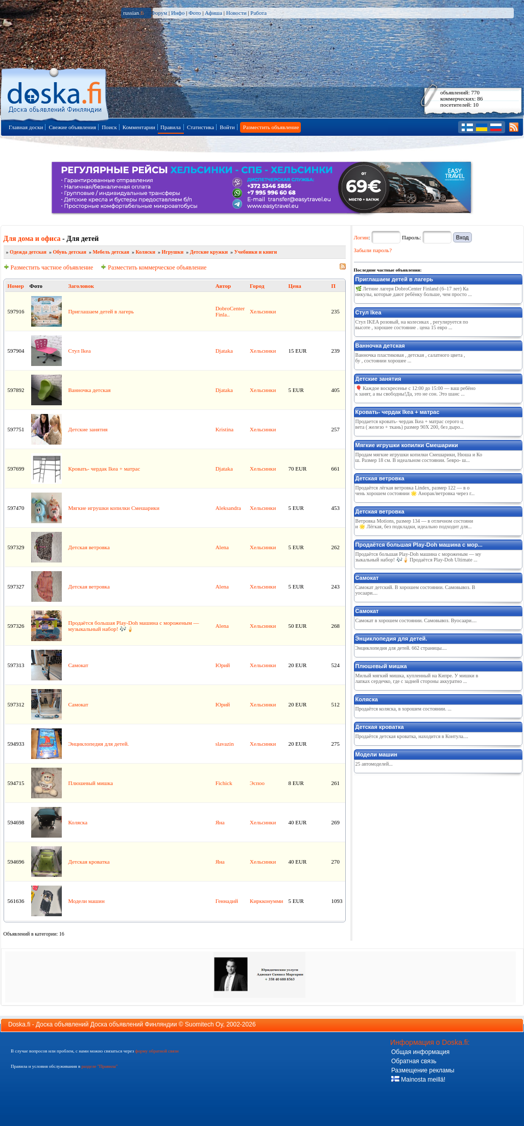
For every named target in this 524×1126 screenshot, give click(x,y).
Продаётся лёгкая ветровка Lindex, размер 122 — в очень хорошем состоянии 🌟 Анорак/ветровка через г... (415, 490)
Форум (159, 13)
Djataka (224, 351)
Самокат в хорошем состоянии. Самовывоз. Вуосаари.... (416, 620)
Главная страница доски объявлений (55, 92)
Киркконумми (266, 901)
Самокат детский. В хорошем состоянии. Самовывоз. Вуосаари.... (415, 590)
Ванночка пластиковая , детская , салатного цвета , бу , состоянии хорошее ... (410, 357)
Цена (294, 286)
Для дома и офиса (32, 238)
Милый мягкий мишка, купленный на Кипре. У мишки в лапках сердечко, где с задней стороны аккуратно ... (417, 678)
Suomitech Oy (204, 1024)
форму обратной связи (156, 1051)
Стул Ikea (79, 351)
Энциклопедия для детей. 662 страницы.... (401, 648)
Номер (16, 286)
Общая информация (420, 1052)
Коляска (78, 822)
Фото (194, 13)
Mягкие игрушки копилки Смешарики (114, 508)
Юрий (223, 665)
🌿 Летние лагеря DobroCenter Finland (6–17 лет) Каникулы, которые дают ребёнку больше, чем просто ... (413, 291)
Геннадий (227, 901)
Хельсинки (263, 311)
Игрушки (173, 252)
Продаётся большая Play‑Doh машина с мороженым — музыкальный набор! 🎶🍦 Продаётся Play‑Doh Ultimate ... (418, 556)
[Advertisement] (430, 840)
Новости (236, 13)
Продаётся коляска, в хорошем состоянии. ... (403, 709)
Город (257, 286)
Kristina (224, 429)
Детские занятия (88, 429)
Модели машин (86, 901)
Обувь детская (69, 252)
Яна (220, 822)
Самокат (78, 665)
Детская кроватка (89, 862)
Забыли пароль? (373, 250)
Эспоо (257, 783)
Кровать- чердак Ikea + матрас (104, 469)
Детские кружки (209, 252)
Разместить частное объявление (48, 267)
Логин (361, 237)
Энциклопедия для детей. (98, 744)
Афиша (213, 13)
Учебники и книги (255, 252)
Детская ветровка (89, 547)
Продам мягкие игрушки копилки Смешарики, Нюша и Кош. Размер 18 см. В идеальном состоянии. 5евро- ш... (418, 457)
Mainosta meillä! (418, 1079)
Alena (222, 547)
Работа (258, 13)
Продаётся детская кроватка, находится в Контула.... (411, 736)
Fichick (224, 783)
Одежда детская (28, 252)
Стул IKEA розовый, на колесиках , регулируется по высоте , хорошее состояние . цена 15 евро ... (411, 324)
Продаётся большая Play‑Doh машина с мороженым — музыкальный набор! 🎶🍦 (133, 626)
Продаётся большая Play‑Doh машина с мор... (419, 545)
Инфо (177, 13)
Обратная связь (413, 1061)
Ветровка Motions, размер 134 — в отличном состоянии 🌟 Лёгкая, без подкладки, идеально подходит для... (414, 523)
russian (133, 13)
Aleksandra (228, 508)
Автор (223, 286)
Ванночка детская (89, 390)
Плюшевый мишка (90, 783)
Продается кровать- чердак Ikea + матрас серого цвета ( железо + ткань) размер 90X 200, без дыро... (409, 424)
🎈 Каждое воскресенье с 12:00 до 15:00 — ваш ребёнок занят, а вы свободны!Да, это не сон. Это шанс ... (415, 391)
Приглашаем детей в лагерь (101, 311)
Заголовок (81, 286)
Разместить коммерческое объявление (153, 267)
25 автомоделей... (374, 764)
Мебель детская (111, 252)
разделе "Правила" (99, 1066)
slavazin (225, 744)
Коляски (145, 252)
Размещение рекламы (423, 1070)
